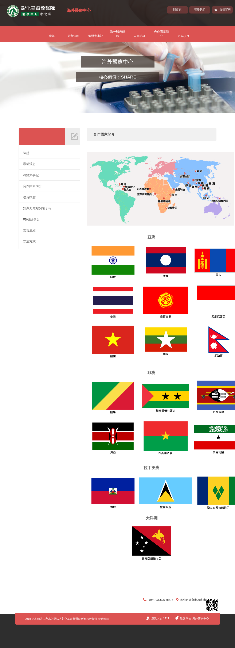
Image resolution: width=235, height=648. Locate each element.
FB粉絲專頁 (31, 219)
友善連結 (29, 230)
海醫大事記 (95, 36)
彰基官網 (225, 9)
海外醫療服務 (117, 34)
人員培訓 (139, 36)
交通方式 (29, 241)
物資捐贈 (29, 197)
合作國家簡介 (161, 34)
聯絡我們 (199, 9)
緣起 (52, 36)
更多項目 (183, 36)
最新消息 (74, 36)
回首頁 (177, 9)
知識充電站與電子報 (37, 208)
